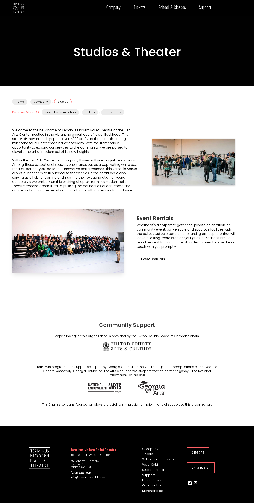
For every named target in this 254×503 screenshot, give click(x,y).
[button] (115, 8)
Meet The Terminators (60, 112)
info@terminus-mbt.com (88, 477)
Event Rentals (153, 259)
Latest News (112, 112)
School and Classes (158, 459)
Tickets (90, 112)
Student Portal (153, 469)
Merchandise (152, 490)
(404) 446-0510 (81, 473)
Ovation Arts (152, 485)
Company (41, 101)
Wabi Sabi (150, 464)
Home (19, 101)
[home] (18, 8)
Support (148, 475)
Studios (63, 101)
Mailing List (201, 468)
